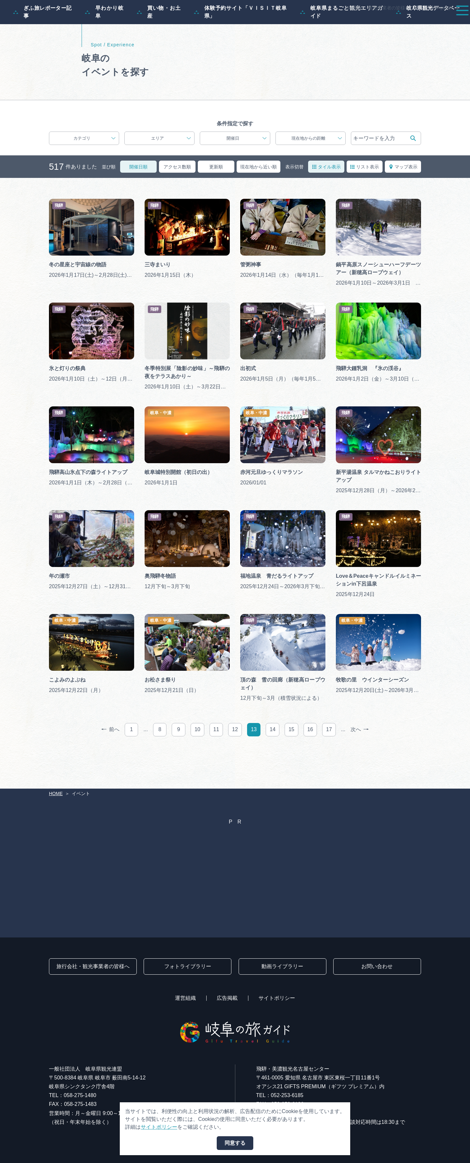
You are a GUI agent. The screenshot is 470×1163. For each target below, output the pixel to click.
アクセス (445, 23)
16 (310, 760)
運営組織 (185, 998)
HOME (56, 793)
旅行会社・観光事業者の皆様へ (378, 7)
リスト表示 (364, 197)
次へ (360, 761)
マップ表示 (403, 197)
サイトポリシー (276, 998)
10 (197, 760)
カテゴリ (94, 170)
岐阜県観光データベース (428, 43)
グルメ (374, 23)
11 (216, 760)
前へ (110, 761)
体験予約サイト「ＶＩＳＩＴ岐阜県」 (240, 43)
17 (329, 760)
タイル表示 (326, 197)
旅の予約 (408, 23)
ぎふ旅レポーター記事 (42, 43)
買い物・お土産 (159, 43)
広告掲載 (227, 998)
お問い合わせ (377, 966)
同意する (235, 1143)
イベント (340, 23)
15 (291, 760)
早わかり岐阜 (104, 43)
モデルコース (246, 23)
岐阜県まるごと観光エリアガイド (341, 43)
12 (235, 760)
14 (272, 760)
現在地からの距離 (316, 170)
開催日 (246, 170)
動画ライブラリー (282, 966)
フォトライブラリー (187, 966)
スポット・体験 (296, 23)
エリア (171, 170)
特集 (210, 23)
